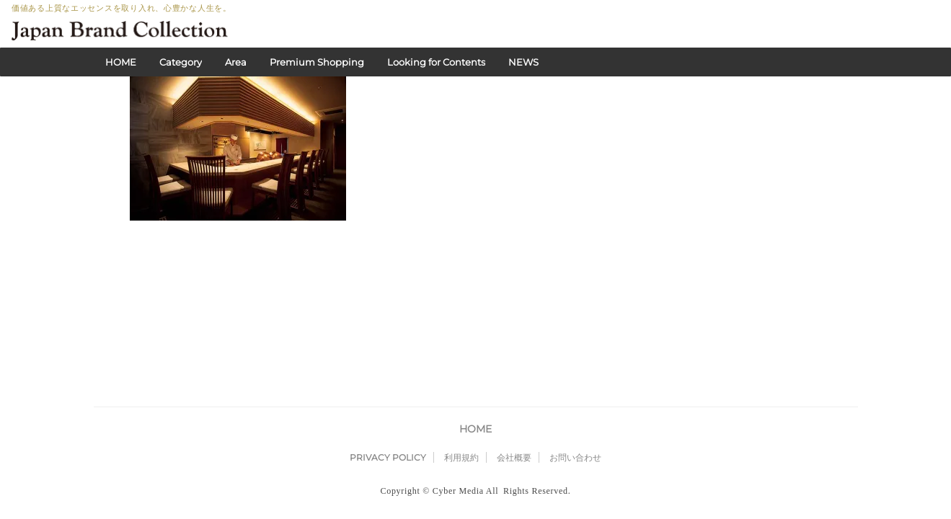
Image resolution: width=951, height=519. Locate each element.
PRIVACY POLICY (388, 329)
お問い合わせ (575, 329)
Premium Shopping (317, 62)
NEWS (523, 62)
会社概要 (514, 329)
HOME (120, 62)
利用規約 (461, 329)
